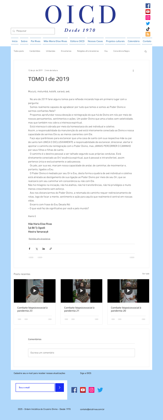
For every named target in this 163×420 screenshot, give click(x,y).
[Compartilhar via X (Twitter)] (36, 248)
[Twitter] (148, 23)
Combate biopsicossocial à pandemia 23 (32, 309)
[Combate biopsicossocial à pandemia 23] (35, 291)
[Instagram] (148, 17)
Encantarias (66, 51)
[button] (145, 51)
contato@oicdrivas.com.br (92, 409)
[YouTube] (148, 11)
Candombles (35, 51)
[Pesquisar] (32, 31)
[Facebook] (148, 5)
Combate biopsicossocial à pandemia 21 (79, 309)
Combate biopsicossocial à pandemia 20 (126, 309)
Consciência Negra (121, 51)
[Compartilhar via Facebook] (29, 248)
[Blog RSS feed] (148, 34)
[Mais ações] (133, 70)
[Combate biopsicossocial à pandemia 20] (128, 291)
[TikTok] (148, 29)
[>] (59, 387)
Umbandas (50, 51)
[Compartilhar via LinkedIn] (43, 248)
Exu (106, 51)
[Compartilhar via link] (50, 248)
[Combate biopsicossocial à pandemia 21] (81, 291)
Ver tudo (145, 274)
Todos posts (19, 51)
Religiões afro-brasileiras (88, 51)
